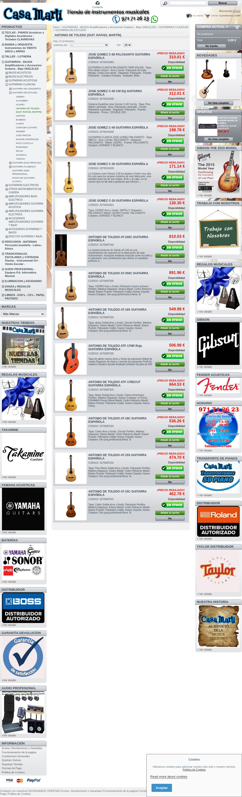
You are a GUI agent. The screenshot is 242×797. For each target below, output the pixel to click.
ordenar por (61, 45)
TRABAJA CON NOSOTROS (218, 203)
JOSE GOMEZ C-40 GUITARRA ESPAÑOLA (118, 127)
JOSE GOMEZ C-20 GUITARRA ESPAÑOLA (118, 200)
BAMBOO (21, 120)
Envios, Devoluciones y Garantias (22, 748)
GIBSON (203, 319)
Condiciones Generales (16, 756)
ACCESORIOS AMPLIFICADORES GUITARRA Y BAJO (26, 222)
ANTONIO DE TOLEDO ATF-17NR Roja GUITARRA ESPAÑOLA (115, 347)
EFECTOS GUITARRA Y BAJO (25, 236)
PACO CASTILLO (24, 143)
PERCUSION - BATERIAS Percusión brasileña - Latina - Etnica (23, 245)
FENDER (20, 131)
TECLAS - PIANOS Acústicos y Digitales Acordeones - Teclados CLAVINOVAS (24, 36)
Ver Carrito (211, 46)
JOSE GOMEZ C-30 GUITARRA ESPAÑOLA (118, 164)
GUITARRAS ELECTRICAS (24, 185)
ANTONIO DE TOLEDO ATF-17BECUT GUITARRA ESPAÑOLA (114, 383)
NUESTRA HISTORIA (213, 602)
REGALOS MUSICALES (20, 374)
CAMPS (20, 123)
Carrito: (215, 15)
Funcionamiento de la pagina (19, 752)
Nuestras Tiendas (12, 764)
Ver (119, 45)
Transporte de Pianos (217, 458)
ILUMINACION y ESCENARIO (23, 281)
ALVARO (20, 104)
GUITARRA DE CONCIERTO (26, 88)
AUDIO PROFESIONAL (19, 688)
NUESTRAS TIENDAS (18, 323)
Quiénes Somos (11, 760)
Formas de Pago (12, 768)
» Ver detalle (204, 195)
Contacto (97, 7)
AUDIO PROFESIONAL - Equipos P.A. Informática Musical (20, 272)
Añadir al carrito (170, 76)
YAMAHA (20, 159)
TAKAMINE (10, 430)
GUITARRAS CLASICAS (22, 84)
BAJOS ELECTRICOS (21, 76)
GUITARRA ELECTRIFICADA (26, 163)
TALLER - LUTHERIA (18, 56)
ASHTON (20, 116)
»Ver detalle (9, 366)
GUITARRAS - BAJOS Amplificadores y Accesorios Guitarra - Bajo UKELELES (23, 65)
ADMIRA (20, 97)
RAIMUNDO (22, 147)
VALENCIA (21, 155)
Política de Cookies (194, 769)
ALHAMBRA (22, 100)
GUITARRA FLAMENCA (24, 166)
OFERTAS (204, 112)
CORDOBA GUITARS (26, 127)
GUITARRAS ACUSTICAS (23, 80)
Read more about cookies (168, 776)
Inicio (56, 27)
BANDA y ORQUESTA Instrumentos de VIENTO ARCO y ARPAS (20, 48)
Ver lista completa (218, 103)
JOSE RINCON (23, 135)
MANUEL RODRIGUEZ (27, 139)
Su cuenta (197, 15)
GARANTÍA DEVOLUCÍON (21, 633)
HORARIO (204, 403)
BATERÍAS (10, 540)
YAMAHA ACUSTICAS (18, 485)
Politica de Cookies (13, 772)
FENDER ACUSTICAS (213, 375)
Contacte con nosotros (13, 790)
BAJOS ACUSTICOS (20, 72)
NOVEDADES (207, 55)
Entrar (237, 11)
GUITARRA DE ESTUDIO (24, 92)
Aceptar (162, 788)
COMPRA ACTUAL (211, 27)
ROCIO (19, 151)
